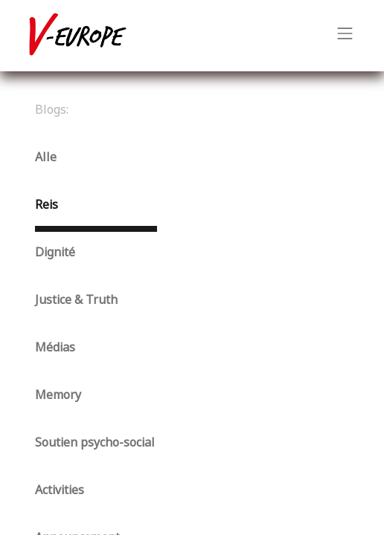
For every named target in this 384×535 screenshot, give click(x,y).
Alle (46, 157)
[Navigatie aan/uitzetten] (345, 35)
